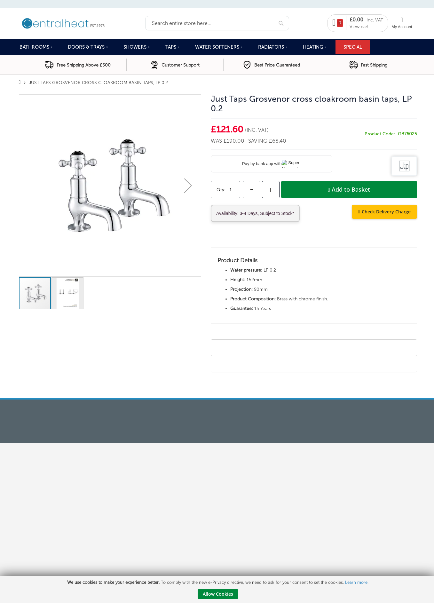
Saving (258, 141)
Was (217, 141)
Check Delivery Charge (386, 212)
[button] (188, 185)
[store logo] (82, 22)
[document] (218, 589)
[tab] (314, 241)
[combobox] (217, 23)
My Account (401, 26)
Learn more (356, 582)
